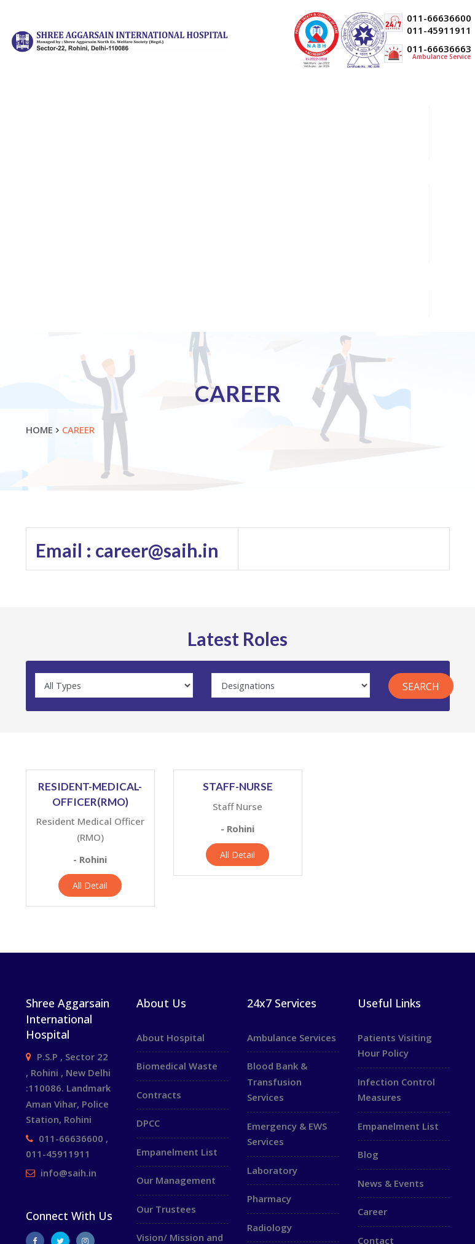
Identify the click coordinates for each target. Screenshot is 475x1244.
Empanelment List (177, 1152)
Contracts (158, 1094)
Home (33, 92)
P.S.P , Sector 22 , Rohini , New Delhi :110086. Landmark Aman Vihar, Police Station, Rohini (68, 1087)
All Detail (90, 885)
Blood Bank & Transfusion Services (277, 1081)
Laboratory (272, 1170)
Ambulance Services (291, 1037)
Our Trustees (166, 1209)
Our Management (176, 1180)
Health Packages (244, 224)
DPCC (148, 1123)
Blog (368, 1154)
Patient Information (244, 197)
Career (35, 275)
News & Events (391, 1183)
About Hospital (170, 1037)
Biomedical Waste (177, 1066)
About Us (244, 119)
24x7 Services (244, 302)
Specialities (244, 145)
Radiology (269, 1227)
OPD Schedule (49, 171)
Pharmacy (269, 1198)
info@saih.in (68, 1173)
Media (244, 250)
